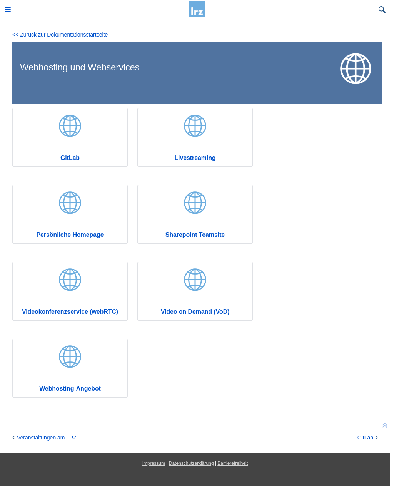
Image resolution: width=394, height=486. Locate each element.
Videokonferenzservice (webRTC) (70, 311)
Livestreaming (194, 158)
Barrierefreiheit (232, 463)
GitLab (70, 158)
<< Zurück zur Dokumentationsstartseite (60, 35)
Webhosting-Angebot (70, 388)
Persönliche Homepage (70, 234)
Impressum (153, 463)
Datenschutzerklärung (191, 463)
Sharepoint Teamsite (195, 234)
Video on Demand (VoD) (195, 311)
